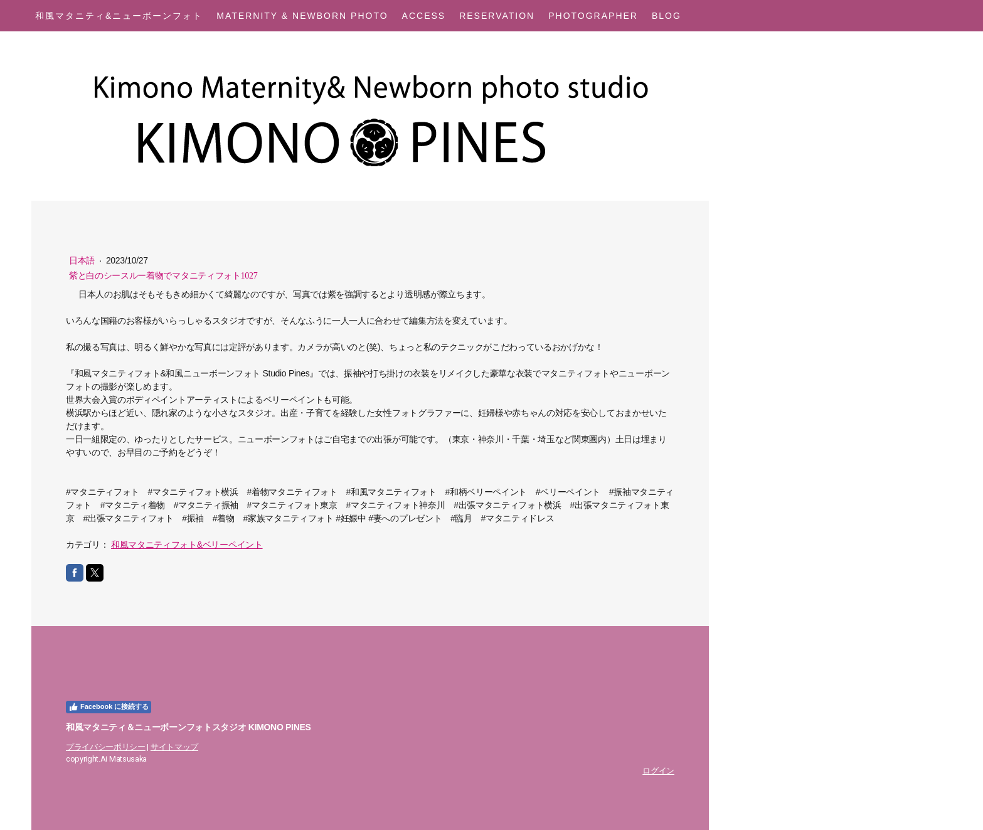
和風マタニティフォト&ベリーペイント (187, 545)
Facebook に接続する (108, 707)
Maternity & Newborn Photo (302, 16)
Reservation (496, 16)
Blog (666, 16)
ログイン (658, 770)
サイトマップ (174, 747)
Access (424, 16)
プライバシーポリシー (106, 747)
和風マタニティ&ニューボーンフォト (119, 16)
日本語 (83, 260)
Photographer (593, 16)
